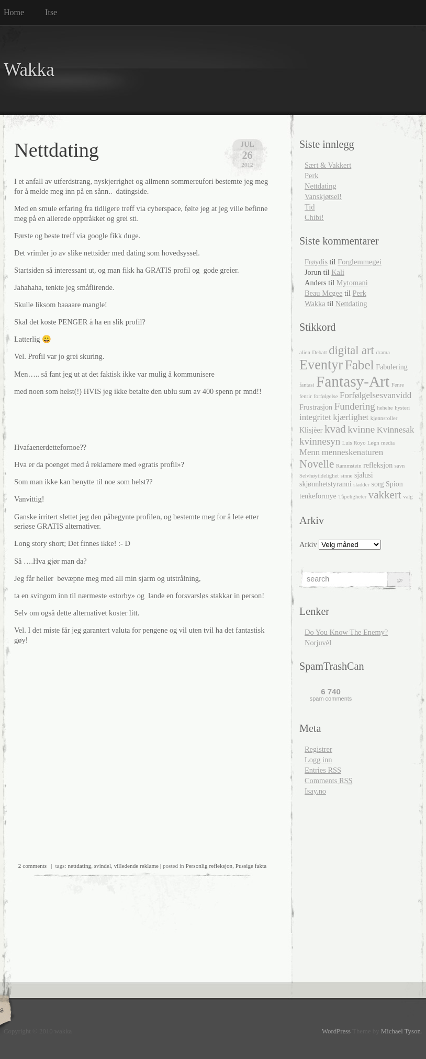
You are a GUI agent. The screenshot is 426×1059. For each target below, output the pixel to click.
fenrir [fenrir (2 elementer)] (305, 396)
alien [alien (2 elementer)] (304, 352)
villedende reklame (136, 866)
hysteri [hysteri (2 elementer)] (402, 408)
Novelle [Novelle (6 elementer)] (316, 464)
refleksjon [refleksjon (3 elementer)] (378, 465)
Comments (329, 780)
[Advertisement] (136, 419)
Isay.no (315, 791)
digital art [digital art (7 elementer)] (351, 350)
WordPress (336, 1031)
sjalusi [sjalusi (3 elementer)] (363, 475)
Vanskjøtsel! (323, 196)
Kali (337, 272)
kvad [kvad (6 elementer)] (335, 429)
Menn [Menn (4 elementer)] (309, 452)
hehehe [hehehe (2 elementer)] (385, 408)
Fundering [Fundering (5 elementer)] (354, 406)
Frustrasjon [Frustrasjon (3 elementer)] (315, 407)
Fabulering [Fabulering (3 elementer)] (392, 367)
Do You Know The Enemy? (346, 632)
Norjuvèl (318, 642)
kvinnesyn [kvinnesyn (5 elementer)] (319, 441)
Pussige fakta (251, 866)
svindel (102, 866)
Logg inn (318, 759)
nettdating (79, 866)
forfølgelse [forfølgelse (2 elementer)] (325, 396)
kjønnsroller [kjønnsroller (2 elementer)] (384, 418)
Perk (311, 175)
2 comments (32, 866)
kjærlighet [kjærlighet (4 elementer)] (350, 417)
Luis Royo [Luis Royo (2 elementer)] (354, 443)
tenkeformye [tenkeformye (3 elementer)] (318, 496)
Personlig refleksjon (208, 866)
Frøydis (316, 262)
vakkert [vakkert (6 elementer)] (384, 494)
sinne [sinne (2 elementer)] (347, 476)
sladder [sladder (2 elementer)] (361, 484)
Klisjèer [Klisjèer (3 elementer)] (310, 430)
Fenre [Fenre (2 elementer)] (397, 385)
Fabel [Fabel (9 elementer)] (359, 365)
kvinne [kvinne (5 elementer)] (361, 429)
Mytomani (352, 282)
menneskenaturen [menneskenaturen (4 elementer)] (352, 452)
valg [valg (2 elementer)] (407, 496)
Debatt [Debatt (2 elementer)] (319, 352)
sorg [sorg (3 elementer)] (378, 484)
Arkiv (308, 544)
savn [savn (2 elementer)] (400, 466)
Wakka (29, 70)
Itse (51, 12)
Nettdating (56, 150)
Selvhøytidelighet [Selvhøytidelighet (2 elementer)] (319, 476)
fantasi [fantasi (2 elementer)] (306, 385)
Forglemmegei (360, 262)
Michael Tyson (401, 1031)
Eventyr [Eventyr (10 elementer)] (321, 365)
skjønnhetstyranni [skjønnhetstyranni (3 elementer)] (325, 484)
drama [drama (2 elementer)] (383, 352)
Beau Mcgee (323, 293)
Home (14, 12)
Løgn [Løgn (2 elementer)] (373, 443)
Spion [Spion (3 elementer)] (394, 484)
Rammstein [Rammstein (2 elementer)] (349, 466)
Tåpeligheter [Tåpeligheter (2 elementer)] (352, 496)
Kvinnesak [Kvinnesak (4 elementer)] (395, 430)
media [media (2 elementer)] (388, 443)
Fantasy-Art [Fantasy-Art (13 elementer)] (352, 381)
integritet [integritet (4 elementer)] (315, 417)
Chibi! (314, 217)
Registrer (318, 749)
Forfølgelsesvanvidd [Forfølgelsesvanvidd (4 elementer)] (375, 395)
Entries (323, 770)
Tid (310, 207)
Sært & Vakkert (328, 165)
